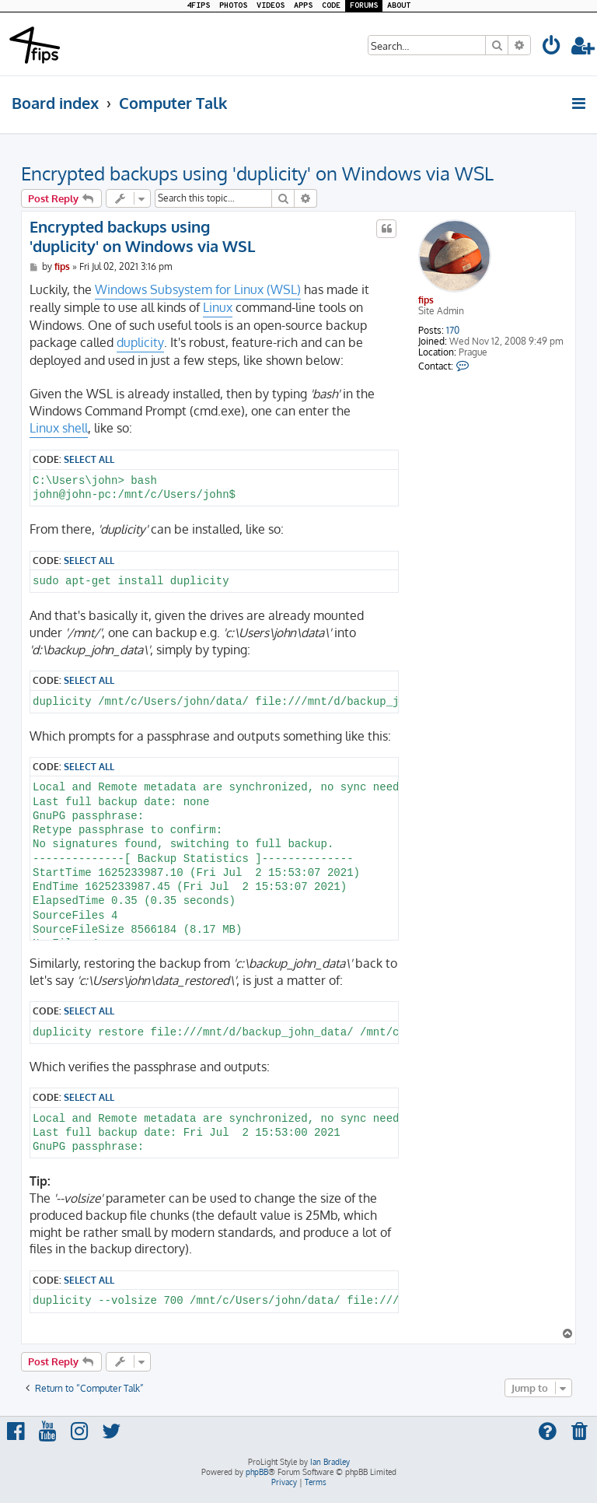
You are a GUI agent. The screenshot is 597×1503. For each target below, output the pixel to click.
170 (452, 330)
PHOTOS (233, 6)
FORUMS (364, 6)
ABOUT (398, 6)
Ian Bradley (330, 1461)
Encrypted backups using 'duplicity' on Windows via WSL (257, 173)
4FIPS (198, 6)
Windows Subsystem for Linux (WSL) (198, 289)
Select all (89, 459)
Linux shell (59, 428)
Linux (217, 307)
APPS (303, 6)
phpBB (257, 1472)
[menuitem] (552, 48)
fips (426, 300)
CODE (331, 6)
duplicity (140, 342)
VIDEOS (271, 6)
